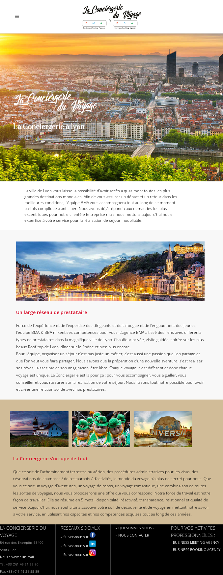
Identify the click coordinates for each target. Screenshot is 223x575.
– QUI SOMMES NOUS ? (135, 528)
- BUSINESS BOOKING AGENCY (195, 549)
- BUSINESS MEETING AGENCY (195, 542)
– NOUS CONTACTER (132, 535)
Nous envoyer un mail (17, 557)
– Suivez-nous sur (78, 537)
